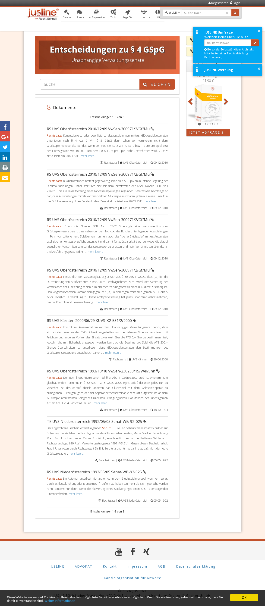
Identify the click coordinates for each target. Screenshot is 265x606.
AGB (161, 566)
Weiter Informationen (98, 600)
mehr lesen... (88, 156)
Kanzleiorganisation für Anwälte (132, 578)
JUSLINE (57, 566)
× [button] (259, 31)
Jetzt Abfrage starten (209, 132)
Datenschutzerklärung (195, 566)
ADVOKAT (83, 566)
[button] (67, 14)
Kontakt (110, 566)
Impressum (137, 566)
